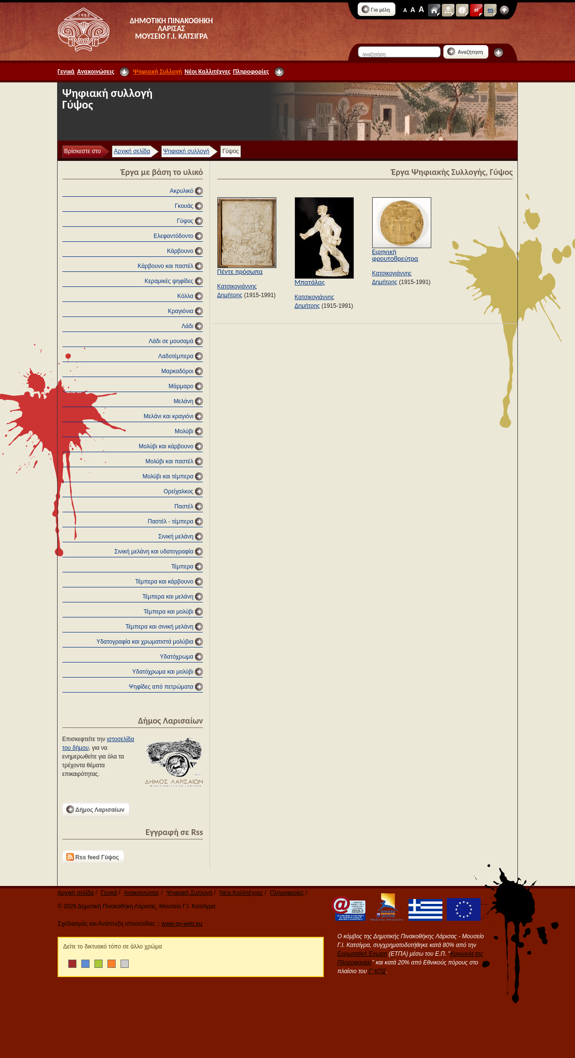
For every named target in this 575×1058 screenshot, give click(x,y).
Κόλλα (185, 296)
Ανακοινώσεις (95, 71)
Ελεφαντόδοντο (173, 236)
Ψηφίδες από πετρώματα (161, 686)
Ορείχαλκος (178, 491)
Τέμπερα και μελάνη (168, 596)
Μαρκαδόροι (177, 371)
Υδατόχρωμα (176, 656)
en (490, 10)
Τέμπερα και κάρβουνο (164, 581)
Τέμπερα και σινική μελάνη (159, 626)
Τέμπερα (182, 566)
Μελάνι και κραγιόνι (169, 416)
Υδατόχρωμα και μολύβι (162, 671)
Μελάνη (184, 401)
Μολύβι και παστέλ (169, 461)
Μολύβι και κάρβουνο (166, 446)
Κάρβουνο (180, 251)
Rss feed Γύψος (92, 857)
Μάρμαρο (180, 386)
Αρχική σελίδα (132, 151)
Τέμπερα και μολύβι (168, 611)
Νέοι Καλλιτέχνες (207, 71)
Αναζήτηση (465, 51)
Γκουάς (184, 206)
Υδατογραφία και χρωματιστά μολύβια (144, 641)
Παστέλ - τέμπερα (170, 521)
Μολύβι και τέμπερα (168, 476)
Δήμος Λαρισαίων (95, 809)
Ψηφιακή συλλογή (186, 151)
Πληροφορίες (251, 71)
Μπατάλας (310, 282)
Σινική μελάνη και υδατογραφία (153, 551)
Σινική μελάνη (175, 536)
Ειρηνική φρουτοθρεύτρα (395, 255)
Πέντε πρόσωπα (240, 271)
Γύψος (185, 221)
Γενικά (66, 71)
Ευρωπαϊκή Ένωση (362, 953)
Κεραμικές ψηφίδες (169, 281)
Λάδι (187, 326)
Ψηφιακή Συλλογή (157, 71)
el (476, 10)
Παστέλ (183, 506)
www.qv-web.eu (182, 923)
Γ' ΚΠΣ (377, 971)
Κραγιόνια (181, 311)
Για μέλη (376, 9)
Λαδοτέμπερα (176, 356)
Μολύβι (184, 431)
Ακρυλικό (182, 191)
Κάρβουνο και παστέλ (165, 266)
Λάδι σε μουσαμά (171, 341)
